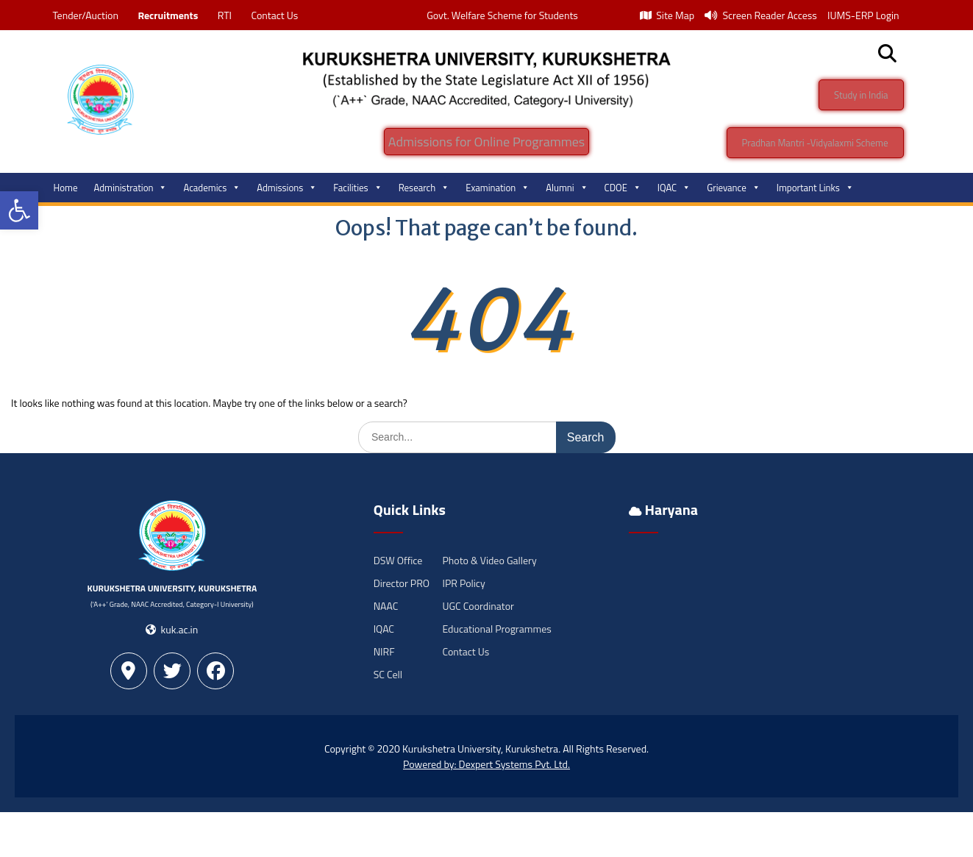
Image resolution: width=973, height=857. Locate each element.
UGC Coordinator (477, 606)
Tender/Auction (85, 15)
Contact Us (274, 15)
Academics (211, 187)
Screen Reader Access (761, 15)
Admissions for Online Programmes (486, 142)
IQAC (674, 187)
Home (66, 187)
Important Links (815, 187)
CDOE (623, 187)
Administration (131, 187)
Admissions (287, 187)
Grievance (733, 187)
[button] (19, 210)
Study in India (861, 95)
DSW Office (398, 560)
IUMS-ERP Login (863, 15)
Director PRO (402, 583)
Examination (498, 187)
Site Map (667, 15)
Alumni (567, 187)
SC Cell (388, 674)
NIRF (384, 651)
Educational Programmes (496, 628)
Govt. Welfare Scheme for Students (502, 15)
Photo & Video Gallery (489, 560)
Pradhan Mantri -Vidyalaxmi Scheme (815, 142)
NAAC (386, 606)
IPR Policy (463, 583)
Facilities (357, 187)
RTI (225, 15)
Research (424, 187)
